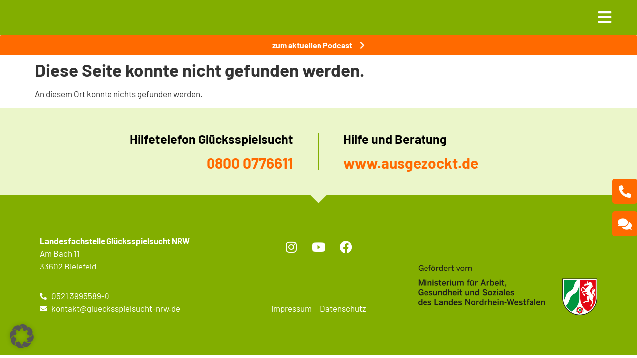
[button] (22, 336)
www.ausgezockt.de (410, 163)
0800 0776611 (250, 163)
